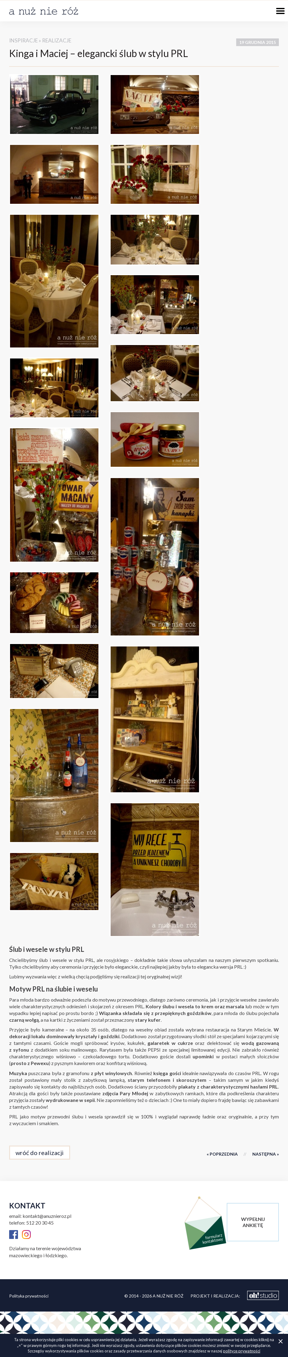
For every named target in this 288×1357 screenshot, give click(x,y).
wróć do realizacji (40, 1152)
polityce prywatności (241, 1350)
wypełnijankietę (253, 1222)
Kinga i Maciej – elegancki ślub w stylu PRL (98, 53)
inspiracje (23, 40)
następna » (265, 1154)
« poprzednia (222, 1154)
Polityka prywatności (28, 1295)
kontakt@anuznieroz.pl (47, 1216)
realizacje (56, 40)
